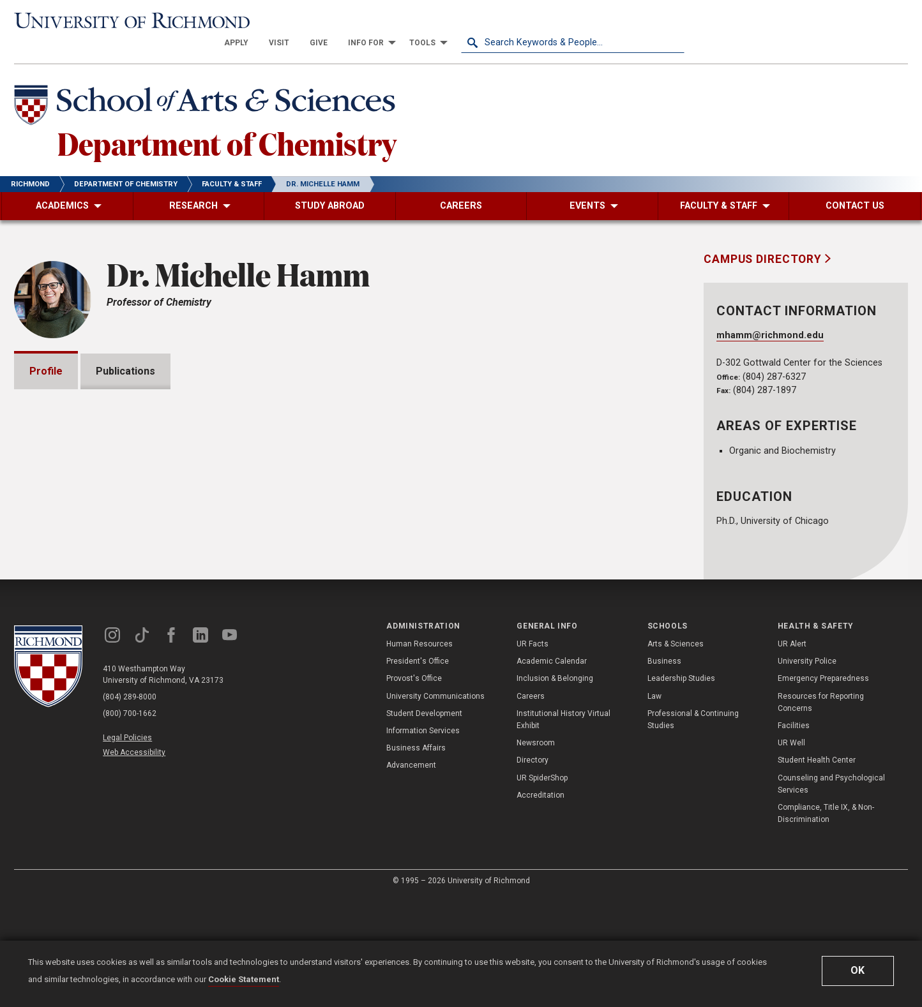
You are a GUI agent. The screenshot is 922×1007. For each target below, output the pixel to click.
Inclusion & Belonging (555, 788)
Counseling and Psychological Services (831, 893)
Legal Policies (127, 847)
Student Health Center (817, 870)
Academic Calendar (552, 771)
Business (664, 771)
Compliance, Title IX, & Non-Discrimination (826, 923)
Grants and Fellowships (100, 552)
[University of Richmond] (126, 21)
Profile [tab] (46, 349)
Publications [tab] (125, 349)
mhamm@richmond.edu (770, 313)
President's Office (417, 771)
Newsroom (536, 853)
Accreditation (540, 904)
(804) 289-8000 (129, 806)
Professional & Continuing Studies (693, 829)
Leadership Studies (681, 788)
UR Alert (792, 753)
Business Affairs (416, 858)
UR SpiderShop (542, 887)
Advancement (411, 875)
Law (654, 806)
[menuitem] (459, 20)
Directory (532, 870)
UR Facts (532, 753)
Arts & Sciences (675, 753)
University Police (807, 771)
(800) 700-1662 (129, 823)
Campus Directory (764, 236)
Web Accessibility (134, 862)
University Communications (435, 806)
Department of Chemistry (227, 120)
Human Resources (419, 753)
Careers (531, 806)
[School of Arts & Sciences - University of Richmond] (208, 85)
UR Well (791, 853)
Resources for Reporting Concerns (821, 812)
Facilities (794, 835)
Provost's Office (414, 788)
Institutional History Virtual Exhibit (563, 829)
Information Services (423, 840)
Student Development (424, 823)
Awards (63, 589)
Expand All (619, 525)
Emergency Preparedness (823, 788)
